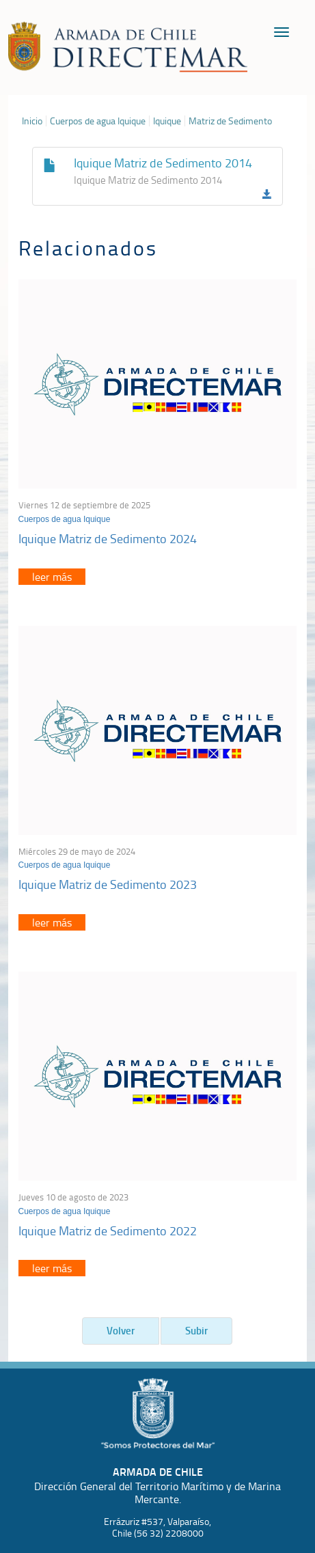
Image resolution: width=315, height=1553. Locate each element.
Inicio (32, 120)
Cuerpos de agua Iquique (98, 120)
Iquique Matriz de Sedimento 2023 (107, 884)
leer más (52, 576)
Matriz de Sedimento (230, 120)
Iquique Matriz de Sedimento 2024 (107, 538)
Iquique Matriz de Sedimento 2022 (107, 1230)
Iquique (167, 120)
